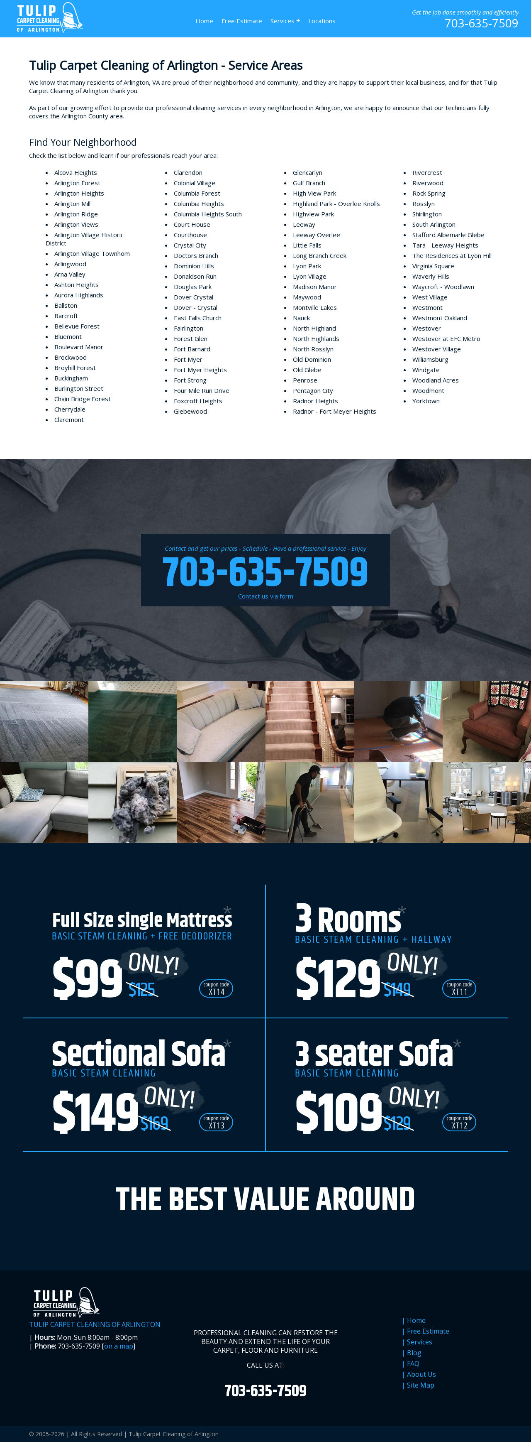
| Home (414, 1320)
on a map (118, 1346)
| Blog (411, 1353)
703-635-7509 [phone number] (482, 23)
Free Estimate (242, 21)
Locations (322, 21)
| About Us (419, 1374)
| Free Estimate (425, 1331)
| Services (417, 1342)
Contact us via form (265, 596)
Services (285, 20)
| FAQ (410, 1363)
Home (204, 21)
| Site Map (418, 1385)
